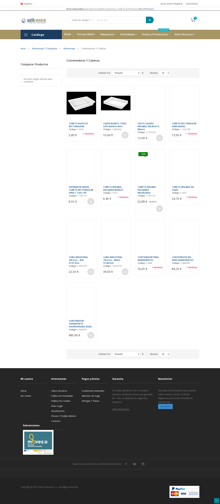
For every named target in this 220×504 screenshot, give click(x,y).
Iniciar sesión (167, 3)
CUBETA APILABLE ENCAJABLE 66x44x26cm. (147, 189)
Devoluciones (58, 411)
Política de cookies (60, 400)
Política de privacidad (62, 395)
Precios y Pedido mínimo (63, 416)
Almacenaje (69, 48)
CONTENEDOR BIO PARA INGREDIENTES (182, 258)
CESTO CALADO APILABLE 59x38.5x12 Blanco (148, 126)
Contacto (55, 421)
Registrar (178, 3)
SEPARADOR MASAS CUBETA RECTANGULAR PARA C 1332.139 (81, 189)
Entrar (24, 390)
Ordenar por (104, 72)
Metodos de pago (91, 395)
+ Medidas (88, 133)
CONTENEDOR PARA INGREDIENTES (148, 258)
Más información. (121, 409)
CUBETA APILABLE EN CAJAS (183, 188)
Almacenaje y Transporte (44, 48)
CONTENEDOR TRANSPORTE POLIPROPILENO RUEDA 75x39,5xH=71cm (81, 323)
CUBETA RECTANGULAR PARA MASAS (184, 125)
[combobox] (122, 20)
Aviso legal (56, 405)
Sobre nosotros (59, 390)
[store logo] (36, 20)
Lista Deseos (192, 3)
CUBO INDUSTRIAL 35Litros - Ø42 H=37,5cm (78, 260)
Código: (73, 129)
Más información (146, 8)
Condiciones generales (93, 390)
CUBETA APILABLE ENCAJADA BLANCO (113, 188)
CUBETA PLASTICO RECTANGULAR (78, 125)
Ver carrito (26, 395)
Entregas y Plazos (90, 400)
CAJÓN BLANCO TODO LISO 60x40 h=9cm (114, 125)
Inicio (23, 48)
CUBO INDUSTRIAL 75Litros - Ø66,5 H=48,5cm (112, 260)
